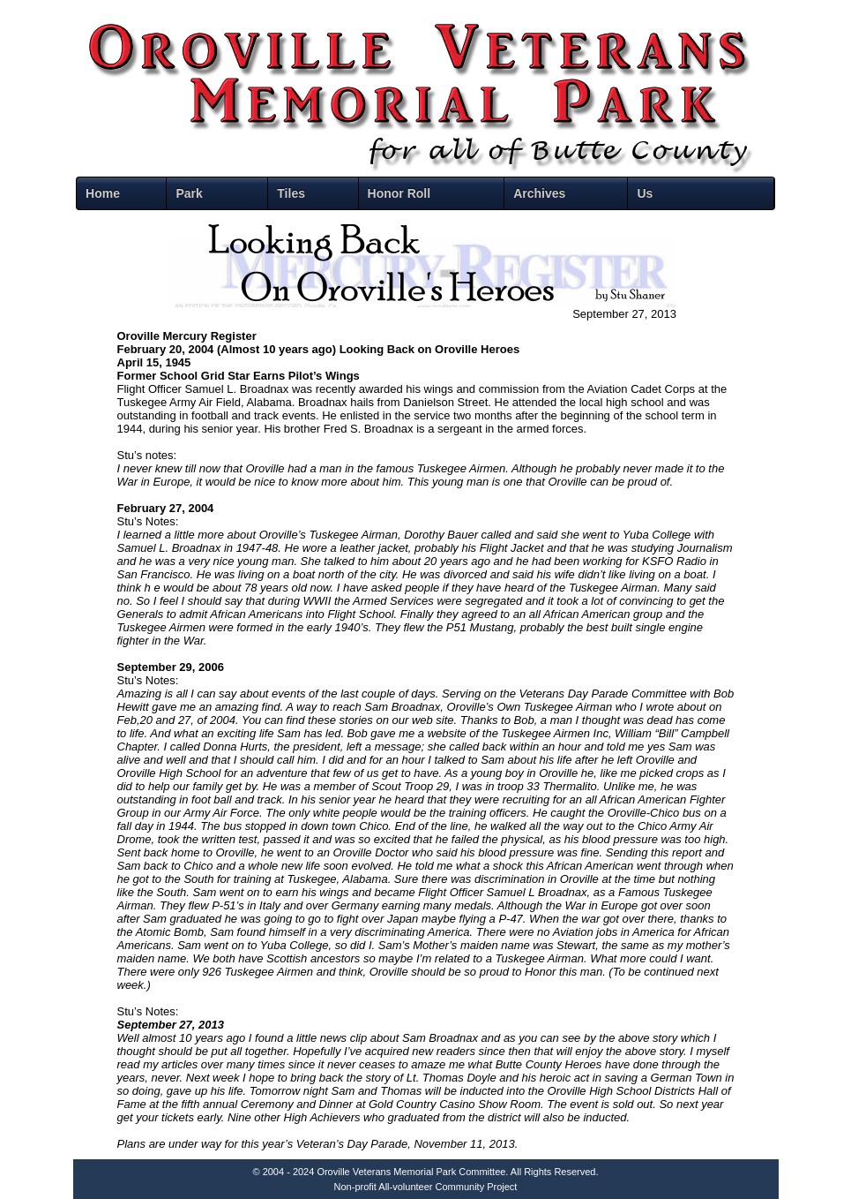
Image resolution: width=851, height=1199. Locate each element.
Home (103, 193)
